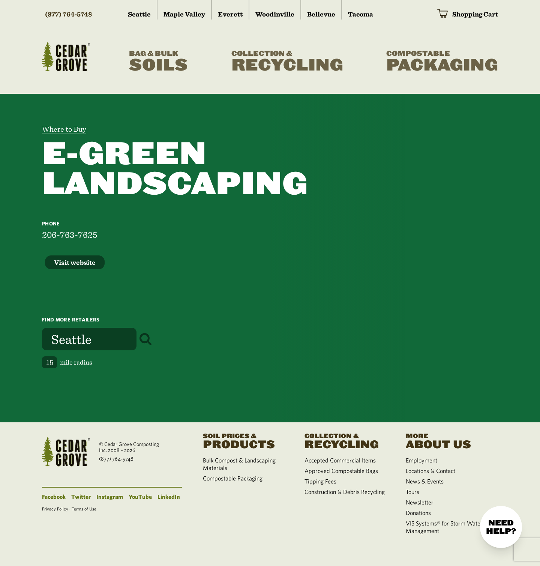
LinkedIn (169, 496)
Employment (421, 460)
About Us (447, 440)
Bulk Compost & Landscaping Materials (239, 464)
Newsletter (420, 502)
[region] (405, 258)
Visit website (75, 262)
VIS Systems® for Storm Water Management (444, 527)
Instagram (109, 496)
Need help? (501, 527)
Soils (158, 61)
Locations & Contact (430, 470)
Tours (412, 491)
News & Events (425, 481)
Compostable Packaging (232, 478)
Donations (418, 512)
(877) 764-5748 (68, 14)
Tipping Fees (320, 481)
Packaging (442, 61)
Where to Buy (64, 129)
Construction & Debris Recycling (344, 491)
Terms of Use (84, 508)
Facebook (54, 496)
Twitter (81, 496)
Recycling (287, 61)
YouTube (140, 496)
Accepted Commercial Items (340, 460)
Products (244, 440)
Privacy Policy (55, 508)
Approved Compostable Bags (341, 470)
